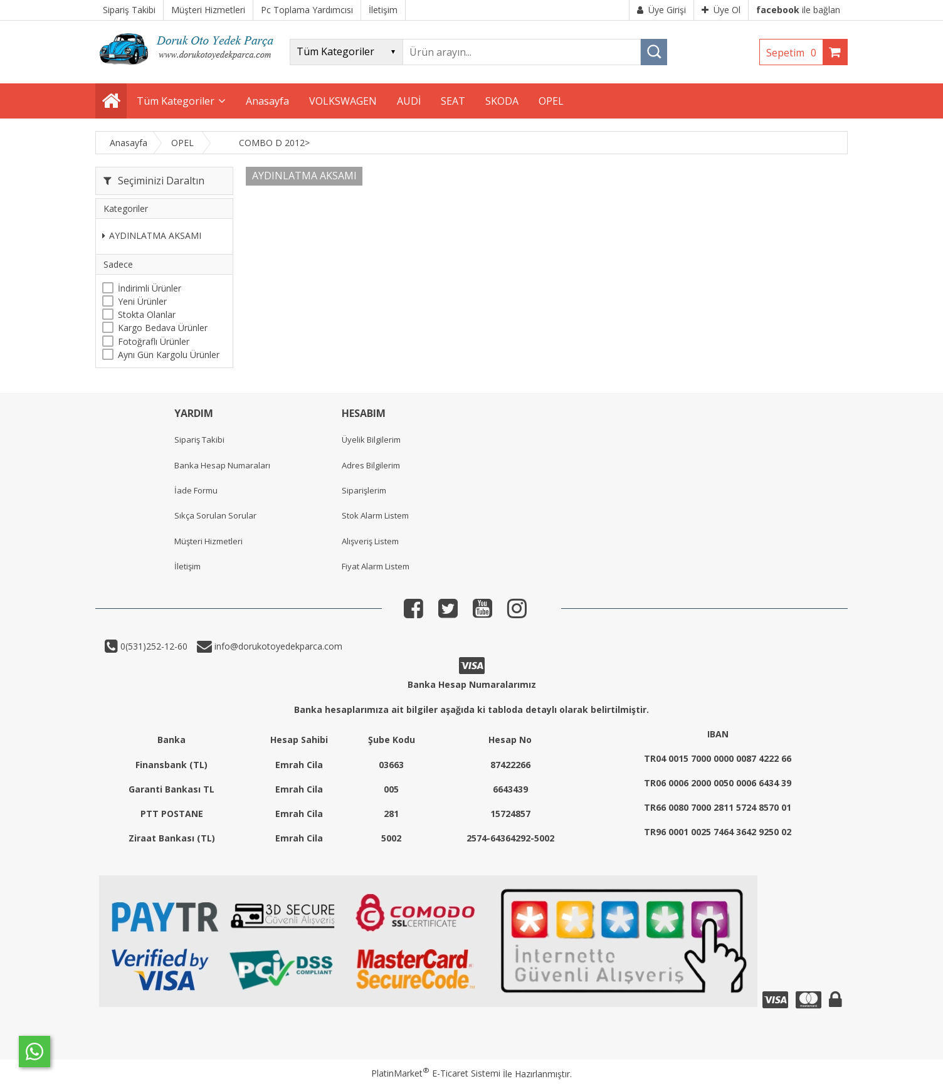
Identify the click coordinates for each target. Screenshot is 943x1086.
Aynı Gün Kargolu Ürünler (168, 355)
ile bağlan (798, 10)
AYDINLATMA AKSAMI (151, 235)
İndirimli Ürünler (149, 288)
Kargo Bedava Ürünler (163, 328)
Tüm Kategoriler (175, 101)
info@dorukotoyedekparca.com (277, 646)
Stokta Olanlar (147, 314)
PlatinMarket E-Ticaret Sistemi (435, 1073)
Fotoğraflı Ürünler (153, 341)
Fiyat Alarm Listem (375, 566)
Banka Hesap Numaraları (222, 465)
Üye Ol (721, 10)
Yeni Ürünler (142, 301)
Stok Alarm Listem (375, 515)
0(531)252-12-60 (152, 646)
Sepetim (794, 53)
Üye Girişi (661, 10)
